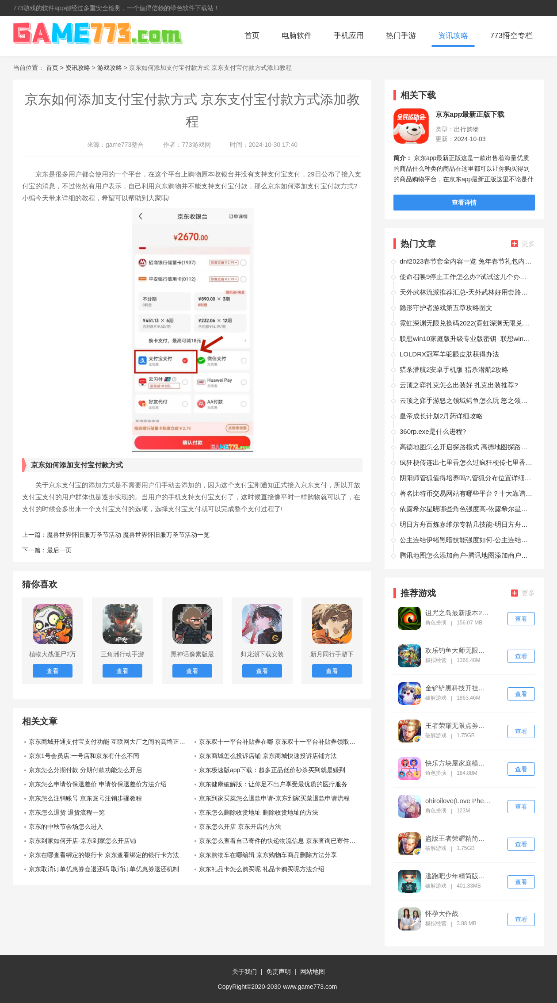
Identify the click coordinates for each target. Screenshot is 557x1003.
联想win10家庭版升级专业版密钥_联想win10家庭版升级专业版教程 (466, 338)
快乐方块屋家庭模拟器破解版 (458, 763)
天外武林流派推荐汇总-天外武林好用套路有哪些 (466, 292)
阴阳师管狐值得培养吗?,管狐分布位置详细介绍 (466, 478)
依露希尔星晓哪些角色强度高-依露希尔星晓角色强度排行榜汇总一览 (466, 509)
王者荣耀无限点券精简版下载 (458, 725)
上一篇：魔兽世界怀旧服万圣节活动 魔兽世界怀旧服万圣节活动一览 (116, 534)
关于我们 (244, 972)
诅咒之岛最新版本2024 (458, 612)
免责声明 (278, 972)
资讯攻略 (453, 35)
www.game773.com (310, 987)
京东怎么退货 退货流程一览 (67, 812)
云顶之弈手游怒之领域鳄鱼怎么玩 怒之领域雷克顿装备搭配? (466, 400)
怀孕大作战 (441, 913)
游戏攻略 (109, 67)
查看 (521, 618)
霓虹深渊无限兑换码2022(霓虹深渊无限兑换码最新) (466, 323)
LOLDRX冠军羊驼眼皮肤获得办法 (449, 354)
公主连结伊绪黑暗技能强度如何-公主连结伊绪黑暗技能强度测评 (466, 540)
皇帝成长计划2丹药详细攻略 (441, 416)
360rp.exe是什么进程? (433, 431)
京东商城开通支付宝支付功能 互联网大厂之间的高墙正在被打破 (110, 741)
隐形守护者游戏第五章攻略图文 (446, 307)
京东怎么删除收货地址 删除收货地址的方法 (258, 812)
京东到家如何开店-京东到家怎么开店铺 (82, 840)
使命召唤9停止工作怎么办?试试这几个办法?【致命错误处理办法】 (466, 276)
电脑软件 (297, 35)
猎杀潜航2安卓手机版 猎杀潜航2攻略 (454, 369)
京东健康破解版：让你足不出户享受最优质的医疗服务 (273, 784)
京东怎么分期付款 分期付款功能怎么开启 (85, 769)
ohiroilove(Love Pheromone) (458, 800)
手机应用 (349, 35)
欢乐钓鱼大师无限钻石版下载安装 (458, 650)
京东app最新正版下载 (469, 114)
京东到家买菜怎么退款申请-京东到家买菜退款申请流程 (274, 798)
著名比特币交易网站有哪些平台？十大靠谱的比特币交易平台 (466, 493)
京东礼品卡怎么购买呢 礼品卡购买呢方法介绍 (261, 869)
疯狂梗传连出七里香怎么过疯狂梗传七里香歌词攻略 (466, 462)
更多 (523, 243)
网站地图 (312, 972)
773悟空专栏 (511, 35)
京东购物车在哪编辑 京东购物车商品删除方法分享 (268, 854)
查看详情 (464, 202)
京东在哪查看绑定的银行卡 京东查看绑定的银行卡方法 (104, 854)
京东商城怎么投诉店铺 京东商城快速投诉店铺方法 (268, 755)
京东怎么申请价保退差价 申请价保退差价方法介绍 (98, 784)
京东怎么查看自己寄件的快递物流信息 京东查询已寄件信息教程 (280, 840)
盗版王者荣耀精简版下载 (458, 838)
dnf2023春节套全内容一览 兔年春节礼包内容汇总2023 (466, 261)
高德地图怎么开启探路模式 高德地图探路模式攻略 (466, 447)
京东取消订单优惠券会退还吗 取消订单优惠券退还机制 (104, 869)
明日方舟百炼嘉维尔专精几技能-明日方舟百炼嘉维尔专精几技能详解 (466, 524)
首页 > (55, 67)
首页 (251, 35)
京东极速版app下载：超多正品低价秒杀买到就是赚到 (272, 769)
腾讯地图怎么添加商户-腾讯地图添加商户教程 (466, 555)
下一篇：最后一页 (47, 550)
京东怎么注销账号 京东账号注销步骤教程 (85, 798)
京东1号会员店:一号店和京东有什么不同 (84, 755)
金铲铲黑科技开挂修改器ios (458, 688)
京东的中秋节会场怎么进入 (66, 826)
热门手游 (401, 35)
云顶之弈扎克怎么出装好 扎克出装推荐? (459, 385)
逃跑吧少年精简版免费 (458, 876)
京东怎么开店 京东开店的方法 (240, 826)
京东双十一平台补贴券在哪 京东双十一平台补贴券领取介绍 (280, 741)
